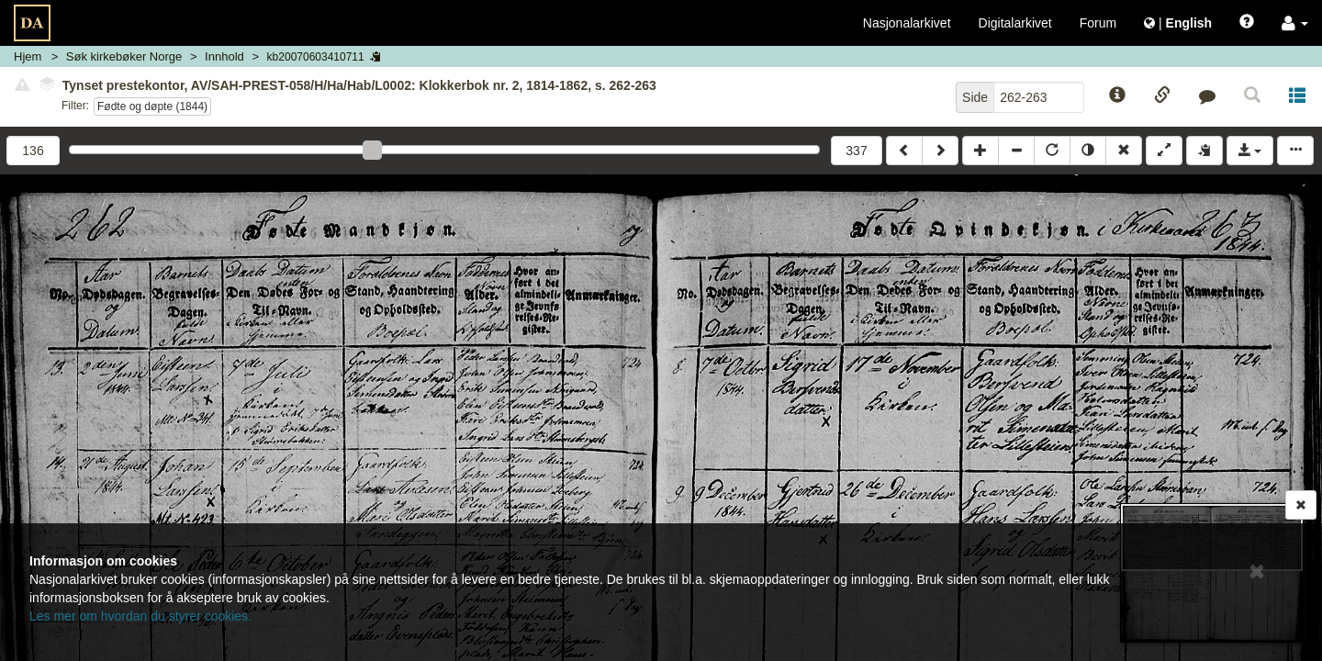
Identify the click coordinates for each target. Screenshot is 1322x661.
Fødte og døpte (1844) (152, 106)
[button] (1295, 23)
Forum (1098, 23)
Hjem (27, 56)
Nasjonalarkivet (907, 23)
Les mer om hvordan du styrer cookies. (140, 616)
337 (856, 150)
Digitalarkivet (1015, 23)
